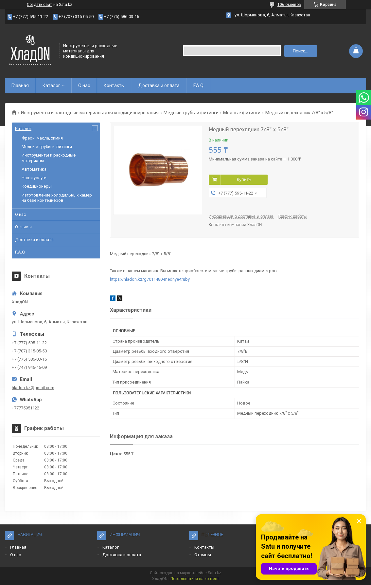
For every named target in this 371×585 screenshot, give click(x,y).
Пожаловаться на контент (194, 578)
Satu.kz (214, 573)
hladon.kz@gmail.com (33, 387)
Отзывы (23, 226)
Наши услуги (34, 177)
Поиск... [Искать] (301, 50)
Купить (244, 179)
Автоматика (34, 169)
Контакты (114, 85)
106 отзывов (289, 4)
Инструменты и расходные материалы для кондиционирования (90, 112)
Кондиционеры (37, 186)
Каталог (51, 85)
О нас (84, 85)
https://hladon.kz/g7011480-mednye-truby (150, 279)
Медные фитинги (241, 112)
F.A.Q (198, 85)
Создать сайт (39, 4)
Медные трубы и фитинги (191, 112)
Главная (20, 85)
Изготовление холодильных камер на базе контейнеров (57, 198)
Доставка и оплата (159, 85)
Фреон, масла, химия (42, 138)
